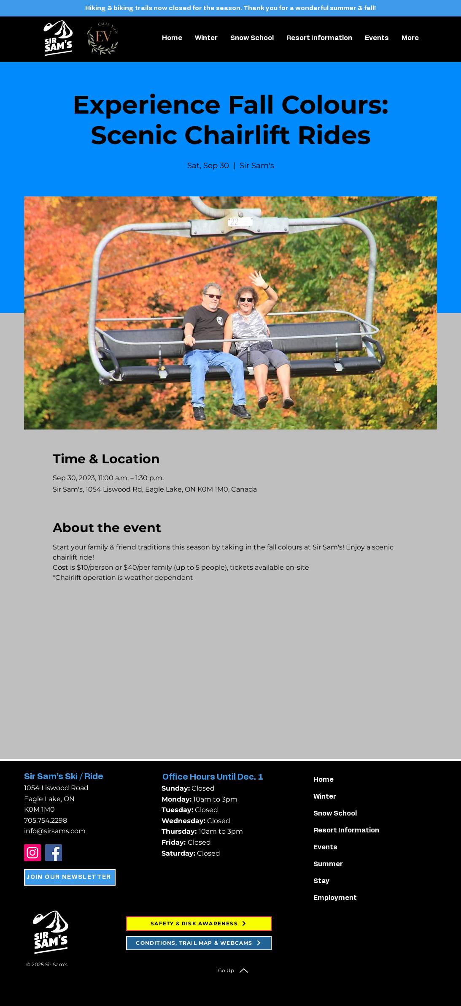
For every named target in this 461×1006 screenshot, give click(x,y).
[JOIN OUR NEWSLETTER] (70, 877)
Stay (321, 881)
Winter (324, 796)
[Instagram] (32, 852)
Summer (328, 864)
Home (323, 779)
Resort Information (346, 830)
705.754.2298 (45, 820)
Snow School (335, 813)
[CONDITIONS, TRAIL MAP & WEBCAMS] (199, 943)
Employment (335, 898)
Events (325, 847)
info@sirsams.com (55, 831)
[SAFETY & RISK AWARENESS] (199, 923)
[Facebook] (53, 852)
